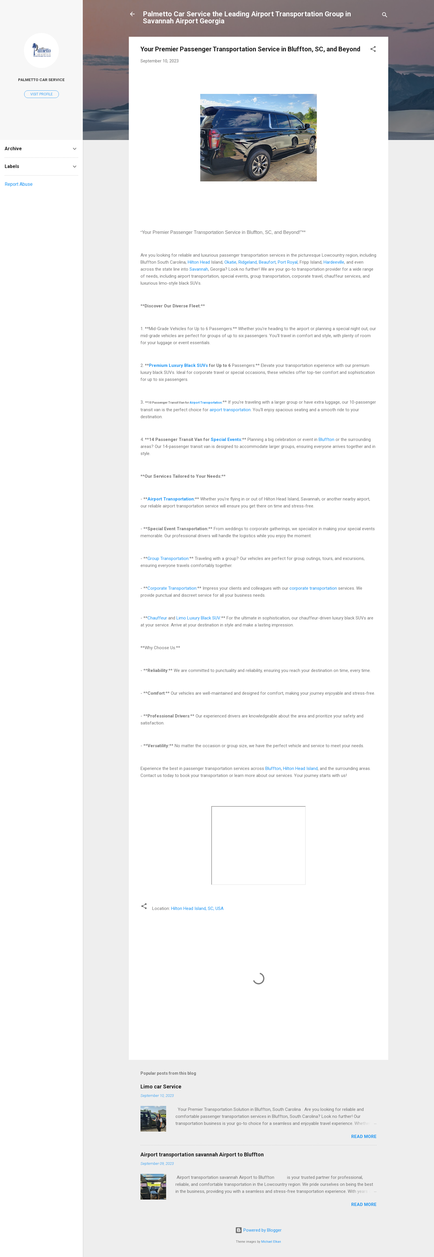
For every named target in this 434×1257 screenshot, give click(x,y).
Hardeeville (334, 262)
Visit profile (41, 94)
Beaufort (267, 262)
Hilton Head (199, 262)
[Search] (384, 16)
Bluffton (326, 439)
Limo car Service (160, 1086)
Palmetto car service (41, 79)
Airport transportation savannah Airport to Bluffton (202, 1154)
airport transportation (230, 409)
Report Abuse (19, 184)
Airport (195, 402)
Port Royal (288, 262)
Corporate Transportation (171, 588)
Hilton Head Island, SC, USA (197, 908)
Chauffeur (157, 618)
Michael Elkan (271, 1242)
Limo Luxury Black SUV (198, 618)
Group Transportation (168, 558)
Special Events (226, 439)
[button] (373, 50)
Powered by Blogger (258, 1230)
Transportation (211, 402)
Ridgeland (247, 262)
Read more (364, 1136)
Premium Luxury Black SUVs (178, 365)
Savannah (198, 269)
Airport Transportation (170, 499)
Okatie (230, 262)
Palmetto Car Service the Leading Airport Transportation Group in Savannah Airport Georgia (247, 17)
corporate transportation (313, 588)
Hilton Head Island (300, 768)
